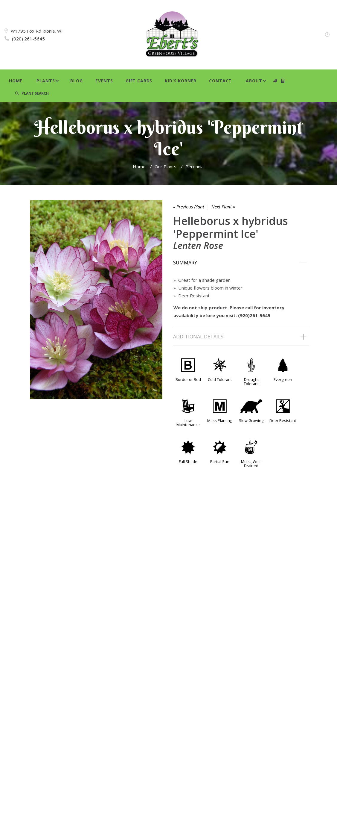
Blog (76, 81)
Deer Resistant (282, 420)
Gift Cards (139, 81)
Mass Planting (219, 420)
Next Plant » (223, 207)
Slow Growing (251, 420)
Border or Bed (188, 379)
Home (15, 81)
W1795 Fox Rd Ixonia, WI (37, 31)
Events (104, 81)
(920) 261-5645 (28, 39)
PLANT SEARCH (32, 93)
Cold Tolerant (220, 379)
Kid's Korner (180, 81)
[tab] (241, 263)
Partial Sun (219, 461)
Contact (220, 81)
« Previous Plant (188, 207)
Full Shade (188, 461)
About (254, 81)
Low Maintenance (188, 422)
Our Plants (165, 166)
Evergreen (283, 379)
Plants (45, 81)
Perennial (195, 166)
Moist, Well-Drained (251, 463)
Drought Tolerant (251, 381)
